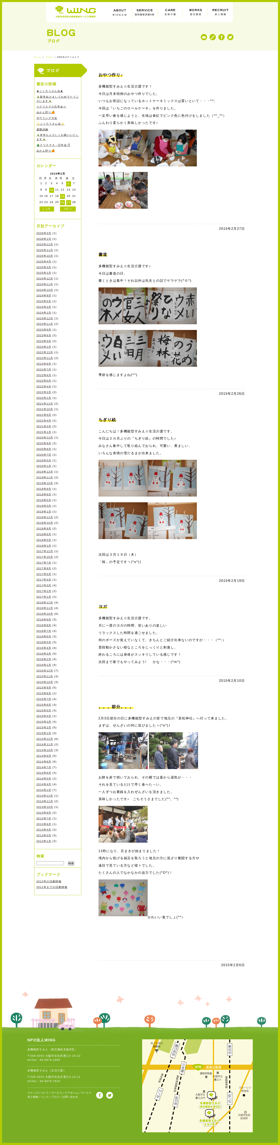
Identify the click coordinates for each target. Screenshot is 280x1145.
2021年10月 (44, 409)
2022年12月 (44, 352)
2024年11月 (44, 284)
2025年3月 (43, 267)
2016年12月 (44, 602)
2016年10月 (44, 613)
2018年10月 (44, 522)
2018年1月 (43, 545)
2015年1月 (43, 733)
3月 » (68, 208)
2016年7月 (43, 630)
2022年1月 (43, 397)
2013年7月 (43, 818)
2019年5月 (43, 500)
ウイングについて (38, 1092)
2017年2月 (43, 591)
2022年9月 (43, 363)
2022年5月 (43, 380)
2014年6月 (43, 772)
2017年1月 (43, 596)
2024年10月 (44, 290)
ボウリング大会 (46, 118)
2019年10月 (44, 483)
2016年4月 (43, 647)
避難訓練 (42, 129)
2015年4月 (43, 716)
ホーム (37, 57)
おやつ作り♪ (111, 75)
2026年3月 (43, 233)
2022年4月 (43, 386)
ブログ (49, 57)
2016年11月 (44, 608)
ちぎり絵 (107, 419)
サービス (56, 1092)
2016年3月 (43, 653)
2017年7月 (43, 562)
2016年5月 (43, 642)
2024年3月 (43, 306)
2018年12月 (44, 517)
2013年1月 (43, 841)
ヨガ (103, 606)
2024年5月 (43, 301)
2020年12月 (44, 437)
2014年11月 (44, 744)
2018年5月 (43, 540)
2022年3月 (43, 392)
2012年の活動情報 (49, 881)
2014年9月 (43, 755)
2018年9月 (43, 528)
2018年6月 (43, 534)
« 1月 (46, 208)
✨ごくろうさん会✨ (50, 123)
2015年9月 (43, 687)
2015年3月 (43, 721)
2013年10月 (44, 807)
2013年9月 (43, 812)
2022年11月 (44, 358)
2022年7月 (43, 369)
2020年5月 (43, 460)
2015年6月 (43, 704)
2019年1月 (43, 511)
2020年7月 (43, 454)
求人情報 (32, 1096)
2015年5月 (43, 710)
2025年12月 (44, 244)
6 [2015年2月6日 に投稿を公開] (68, 183)
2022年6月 (43, 375)
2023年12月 (44, 318)
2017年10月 (44, 556)
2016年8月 (43, 625)
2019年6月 (43, 494)
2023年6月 (43, 335)
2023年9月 (43, 329)
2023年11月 (44, 323)
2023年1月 (43, 346)
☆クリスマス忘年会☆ (51, 106)
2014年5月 (43, 778)
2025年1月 (43, 272)
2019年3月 (43, 505)
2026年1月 (43, 238)
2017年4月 (43, 579)
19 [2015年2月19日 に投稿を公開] (62, 196)
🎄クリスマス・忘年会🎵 (53, 145)
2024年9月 (43, 295)
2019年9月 (43, 488)
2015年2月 (43, 727)
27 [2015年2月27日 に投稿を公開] (68, 202)
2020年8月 (43, 449)
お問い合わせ (70, 1096)
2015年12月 (44, 670)
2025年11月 (44, 250)
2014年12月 (44, 738)
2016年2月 (43, 659)
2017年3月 (43, 585)
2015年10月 (44, 682)
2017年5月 (43, 574)
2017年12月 (44, 551)
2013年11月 (44, 801)
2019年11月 (44, 477)
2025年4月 (43, 261)
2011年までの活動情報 (52, 887)
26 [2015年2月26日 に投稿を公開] (62, 202)
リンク (45, 1096)
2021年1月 (43, 432)
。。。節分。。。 (116, 706)
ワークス (86, 1092)
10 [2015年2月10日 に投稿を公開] (51, 190)
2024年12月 (44, 278)
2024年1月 (43, 312)
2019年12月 (44, 471)
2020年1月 (43, 466)
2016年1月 (43, 664)
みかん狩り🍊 (45, 112)
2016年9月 (43, 619)
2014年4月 (43, 784)
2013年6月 (43, 824)
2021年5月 (43, 414)
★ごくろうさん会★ (49, 91)
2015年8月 (43, 693)
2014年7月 (43, 767)
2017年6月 (43, 568)
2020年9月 (43, 443)
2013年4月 (43, 829)
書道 (103, 254)
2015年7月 (43, 699)
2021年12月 (44, 403)
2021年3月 (43, 426)
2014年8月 (43, 761)
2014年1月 (43, 790)
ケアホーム (71, 1092)
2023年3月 (43, 341)
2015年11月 (44, 676)
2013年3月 (43, 835)
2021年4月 (43, 420)
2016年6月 (43, 636)
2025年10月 (44, 255)
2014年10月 (44, 750)
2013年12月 (44, 795)
